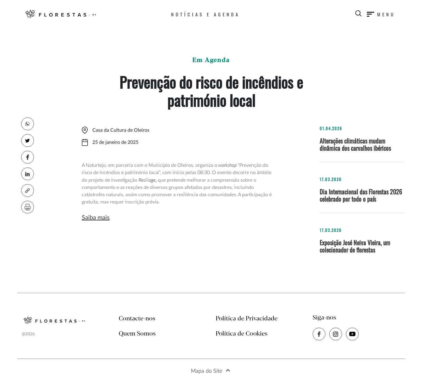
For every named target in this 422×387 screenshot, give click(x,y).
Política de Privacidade (246, 318)
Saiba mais (96, 218)
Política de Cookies (241, 333)
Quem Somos (137, 333)
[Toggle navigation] (381, 14)
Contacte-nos (137, 318)
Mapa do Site (206, 371)
